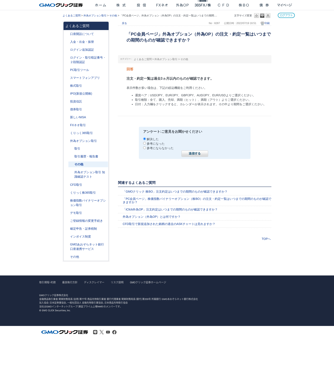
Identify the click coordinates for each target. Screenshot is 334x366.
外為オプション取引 (95, 15)
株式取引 (76, 85)
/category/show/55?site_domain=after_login (67, 42)
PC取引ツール (79, 70)
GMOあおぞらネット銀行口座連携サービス (87, 247)
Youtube (108, 332)
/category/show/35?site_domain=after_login (67, 133)
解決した (153, 139)
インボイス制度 (80, 236)
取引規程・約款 (47, 282)
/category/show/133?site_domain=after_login (67, 200)
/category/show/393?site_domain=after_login (67, 117)
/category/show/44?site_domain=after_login (67, 257)
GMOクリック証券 (61, 5)
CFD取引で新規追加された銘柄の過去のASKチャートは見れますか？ (169, 224)
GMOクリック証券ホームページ (148, 282)
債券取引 (76, 109)
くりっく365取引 (81, 133)
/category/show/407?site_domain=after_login (67, 192)
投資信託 (76, 101)
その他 (113, 15)
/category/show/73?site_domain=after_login (67, 93)
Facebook (114, 332)
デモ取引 (76, 213)
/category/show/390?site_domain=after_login (67, 236)
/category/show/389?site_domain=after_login (67, 109)
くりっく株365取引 (83, 192)
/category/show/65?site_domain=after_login (67, 141)
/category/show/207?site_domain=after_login (67, 70)
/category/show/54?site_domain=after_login (67, 57)
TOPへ (266, 239)
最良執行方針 (70, 282)
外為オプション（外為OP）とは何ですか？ (152, 216)
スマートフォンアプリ (85, 77)
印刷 (267, 23)
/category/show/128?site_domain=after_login (67, 244)
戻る (124, 23)
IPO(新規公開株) (81, 93)
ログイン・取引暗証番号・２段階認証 (88, 60)
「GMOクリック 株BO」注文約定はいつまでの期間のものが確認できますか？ (175, 191)
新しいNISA (78, 117)
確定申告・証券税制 (83, 228)
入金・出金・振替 (82, 41)
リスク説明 (117, 282)
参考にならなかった (160, 148)
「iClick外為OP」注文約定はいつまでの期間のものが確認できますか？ (170, 209)
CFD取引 (76, 184)
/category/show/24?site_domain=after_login (67, 125)
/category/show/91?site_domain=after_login (67, 34)
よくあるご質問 (72, 15)
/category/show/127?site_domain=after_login (67, 228)
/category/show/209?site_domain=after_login (67, 213)
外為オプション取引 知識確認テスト (89, 174)
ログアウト (286, 15)
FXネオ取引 (78, 125)
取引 (77, 148)
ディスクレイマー (94, 282)
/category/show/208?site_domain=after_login (67, 78)
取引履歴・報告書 (86, 156)
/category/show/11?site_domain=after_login (67, 185)
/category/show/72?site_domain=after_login (67, 86)
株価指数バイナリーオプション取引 (88, 203)
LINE (95, 332)
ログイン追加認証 (82, 49)
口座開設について (82, 34)
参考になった (156, 143)
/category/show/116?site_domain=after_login (67, 101)
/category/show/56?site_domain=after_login (67, 221)
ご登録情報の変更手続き (86, 220)
